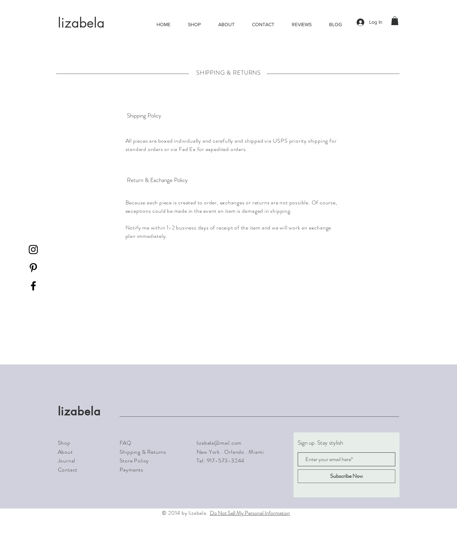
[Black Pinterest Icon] (33, 268)
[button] (394, 20)
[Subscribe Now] (346, 476)
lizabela (81, 22)
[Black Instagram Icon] (33, 249)
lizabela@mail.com (219, 443)
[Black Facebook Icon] (33, 286)
